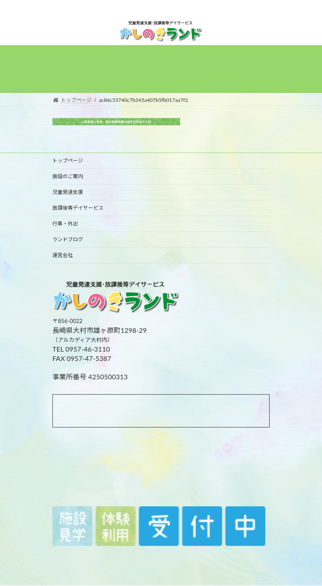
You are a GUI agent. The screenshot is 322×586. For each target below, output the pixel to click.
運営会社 (62, 255)
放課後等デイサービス (78, 208)
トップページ (67, 160)
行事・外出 (65, 223)
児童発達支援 (67, 192)
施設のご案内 (67, 176)
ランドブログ (67, 239)
